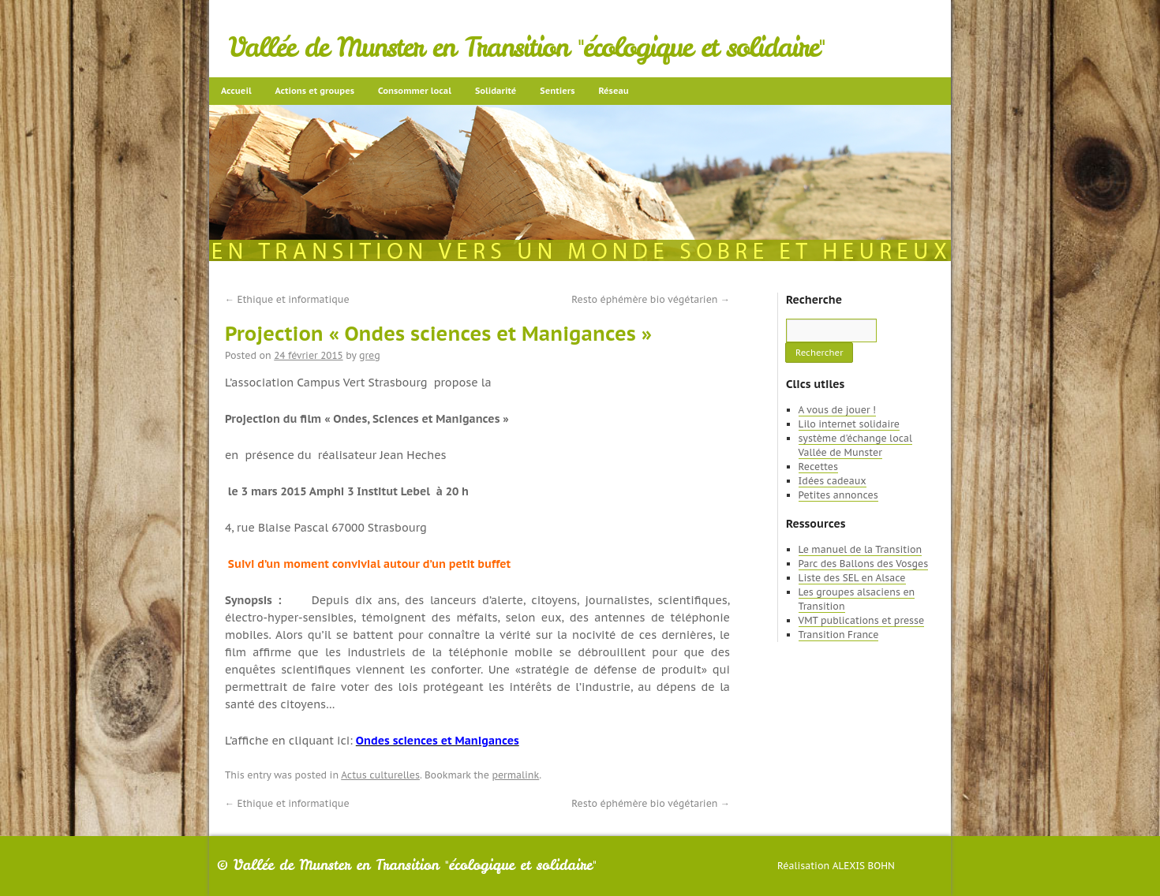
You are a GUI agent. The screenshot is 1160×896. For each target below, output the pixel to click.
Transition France (839, 634)
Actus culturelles (380, 775)
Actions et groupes (314, 90)
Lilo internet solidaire (849, 424)
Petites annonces (838, 495)
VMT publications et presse (862, 620)
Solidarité (495, 90)
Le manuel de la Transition (860, 549)
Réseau (613, 90)
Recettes (818, 466)
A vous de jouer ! (837, 410)
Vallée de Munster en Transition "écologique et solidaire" (527, 47)
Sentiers (557, 90)
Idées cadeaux (832, 481)
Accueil (236, 90)
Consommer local (414, 90)
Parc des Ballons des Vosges (864, 563)
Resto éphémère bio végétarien (650, 299)
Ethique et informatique (287, 299)
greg (369, 355)
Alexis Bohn (864, 866)
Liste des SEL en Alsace (852, 578)
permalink (515, 775)
